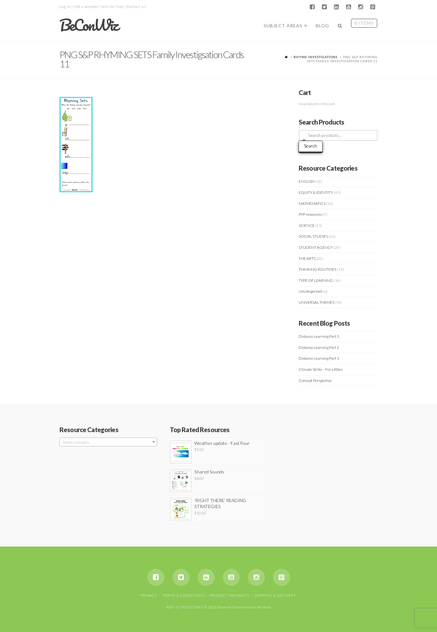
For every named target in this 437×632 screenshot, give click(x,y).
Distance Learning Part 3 (319, 336)
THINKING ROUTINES (317, 269)
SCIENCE (307, 225)
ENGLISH (307, 181)
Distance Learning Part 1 (319, 358)
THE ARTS (307, 258)
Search (310, 145)
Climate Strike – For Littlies (321, 369)
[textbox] (108, 442)
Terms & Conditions (183, 595)
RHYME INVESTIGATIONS (315, 57)
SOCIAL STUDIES (313, 236)
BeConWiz (88, 25)
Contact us (136, 6)
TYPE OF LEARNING (316, 280)
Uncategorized (310, 291)
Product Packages (229, 595)
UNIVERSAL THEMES (316, 302)
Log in (65, 6)
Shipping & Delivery (275, 595)
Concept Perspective (315, 380)
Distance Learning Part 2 (319, 347)
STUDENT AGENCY (316, 247)
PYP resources (310, 214)
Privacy (149, 595)
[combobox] (108, 442)
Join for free (112, 6)
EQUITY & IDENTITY (316, 192)
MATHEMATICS (312, 203)
